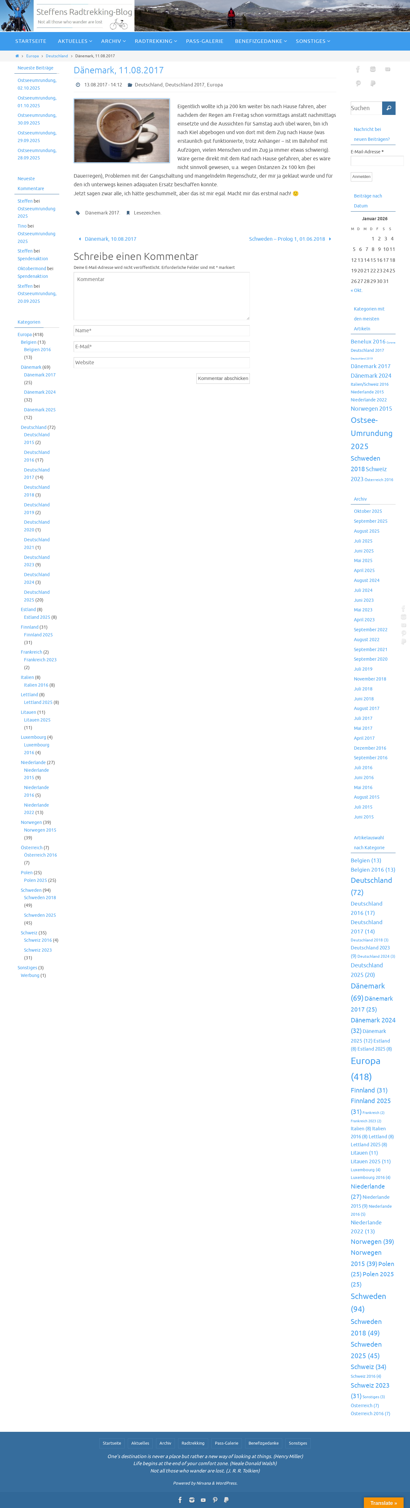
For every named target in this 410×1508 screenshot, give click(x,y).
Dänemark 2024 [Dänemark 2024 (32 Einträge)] (371, 375)
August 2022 (367, 639)
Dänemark (31, 367)
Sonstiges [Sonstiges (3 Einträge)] (374, 1397)
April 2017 (364, 738)
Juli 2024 (363, 590)
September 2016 (371, 758)
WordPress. (226, 1483)
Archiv (165, 1443)
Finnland (29, 627)
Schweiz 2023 (38, 950)
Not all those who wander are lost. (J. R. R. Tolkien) (205, 1471)
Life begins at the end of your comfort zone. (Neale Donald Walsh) (205, 1464)
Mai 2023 (363, 610)
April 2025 (364, 570)
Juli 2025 (363, 541)
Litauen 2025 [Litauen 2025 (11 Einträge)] (371, 1161)
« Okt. (357, 290)
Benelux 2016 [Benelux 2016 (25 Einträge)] (368, 341)
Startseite (112, 1443)
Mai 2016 (363, 787)
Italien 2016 (36, 685)
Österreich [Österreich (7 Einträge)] (365, 1405)
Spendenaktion (33, 259)
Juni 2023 (364, 600)
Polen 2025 (35, 880)
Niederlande (33, 762)
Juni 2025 (364, 551)
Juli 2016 (363, 767)
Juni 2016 (364, 777)
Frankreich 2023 (40, 660)
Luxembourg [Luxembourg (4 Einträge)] (366, 1170)
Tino (22, 226)
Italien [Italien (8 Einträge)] (361, 1129)
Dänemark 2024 (40, 392)
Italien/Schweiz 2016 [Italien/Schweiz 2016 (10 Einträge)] (370, 384)
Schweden (31, 890)
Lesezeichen (147, 213)
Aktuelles (140, 1443)
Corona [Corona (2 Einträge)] (391, 342)
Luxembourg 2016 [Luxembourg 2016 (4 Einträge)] (370, 1177)
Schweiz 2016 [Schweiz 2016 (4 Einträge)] (366, 1376)
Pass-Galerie (226, 1443)
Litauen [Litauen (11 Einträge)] (364, 1153)
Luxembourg (33, 737)
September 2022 (371, 630)
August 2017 (367, 708)
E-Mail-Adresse (367, 152)
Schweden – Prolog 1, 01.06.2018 (291, 239)
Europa (32, 56)
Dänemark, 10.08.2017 (106, 239)
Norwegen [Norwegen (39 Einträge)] (372, 1242)
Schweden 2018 (40, 897)
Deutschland (57, 56)
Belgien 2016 (37, 349)
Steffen (25, 201)
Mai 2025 (363, 560)
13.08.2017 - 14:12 (103, 85)
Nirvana (203, 1483)
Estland (28, 609)
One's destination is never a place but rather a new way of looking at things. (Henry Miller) (205, 1457)
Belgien (29, 342)
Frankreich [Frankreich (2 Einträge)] (374, 1113)
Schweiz (29, 933)
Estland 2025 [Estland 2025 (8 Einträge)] (374, 1049)
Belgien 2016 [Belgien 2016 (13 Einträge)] (373, 870)
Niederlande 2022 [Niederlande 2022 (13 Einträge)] (369, 400)
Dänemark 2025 (40, 410)
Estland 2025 (37, 617)
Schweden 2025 (40, 915)
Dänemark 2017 (102, 213)
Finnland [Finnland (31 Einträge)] (369, 1090)
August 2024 (367, 580)
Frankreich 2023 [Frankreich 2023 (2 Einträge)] (366, 1121)
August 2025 (367, 531)
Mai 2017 (363, 728)
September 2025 (371, 521)
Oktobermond (32, 268)
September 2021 (371, 649)
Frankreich (31, 652)
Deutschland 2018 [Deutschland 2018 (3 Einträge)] (370, 940)
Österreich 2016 (40, 855)
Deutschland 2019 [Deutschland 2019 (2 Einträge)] (362, 358)
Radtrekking (193, 1443)
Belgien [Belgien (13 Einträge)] (366, 860)
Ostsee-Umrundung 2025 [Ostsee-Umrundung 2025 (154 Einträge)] (372, 433)
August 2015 (367, 797)
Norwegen (31, 822)
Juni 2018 (364, 699)
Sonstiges (27, 968)
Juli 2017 (363, 718)
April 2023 (364, 620)
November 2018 (370, 679)
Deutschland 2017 (184, 85)
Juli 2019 (363, 669)
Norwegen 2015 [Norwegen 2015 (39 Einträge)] (371, 409)
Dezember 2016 (370, 748)
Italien (27, 677)
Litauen (28, 712)
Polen (27, 872)
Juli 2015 (363, 807)
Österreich (32, 848)
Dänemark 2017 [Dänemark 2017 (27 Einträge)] (371, 366)
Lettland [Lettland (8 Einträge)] (381, 1137)
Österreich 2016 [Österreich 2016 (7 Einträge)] (379, 480)
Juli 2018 (363, 689)
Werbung (30, 975)
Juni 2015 (364, 817)
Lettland (29, 695)
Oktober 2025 (368, 511)
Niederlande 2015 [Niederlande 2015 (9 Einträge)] (367, 392)
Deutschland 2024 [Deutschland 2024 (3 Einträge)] (376, 956)
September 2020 (371, 659)
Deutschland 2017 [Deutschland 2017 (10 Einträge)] (367, 350)
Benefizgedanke (264, 1443)
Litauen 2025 (37, 720)
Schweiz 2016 (38, 940)
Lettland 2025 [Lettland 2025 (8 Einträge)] (369, 1145)
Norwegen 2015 (40, 830)
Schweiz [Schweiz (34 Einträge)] (368, 1367)
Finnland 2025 (38, 635)
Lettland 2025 (38, 702)
